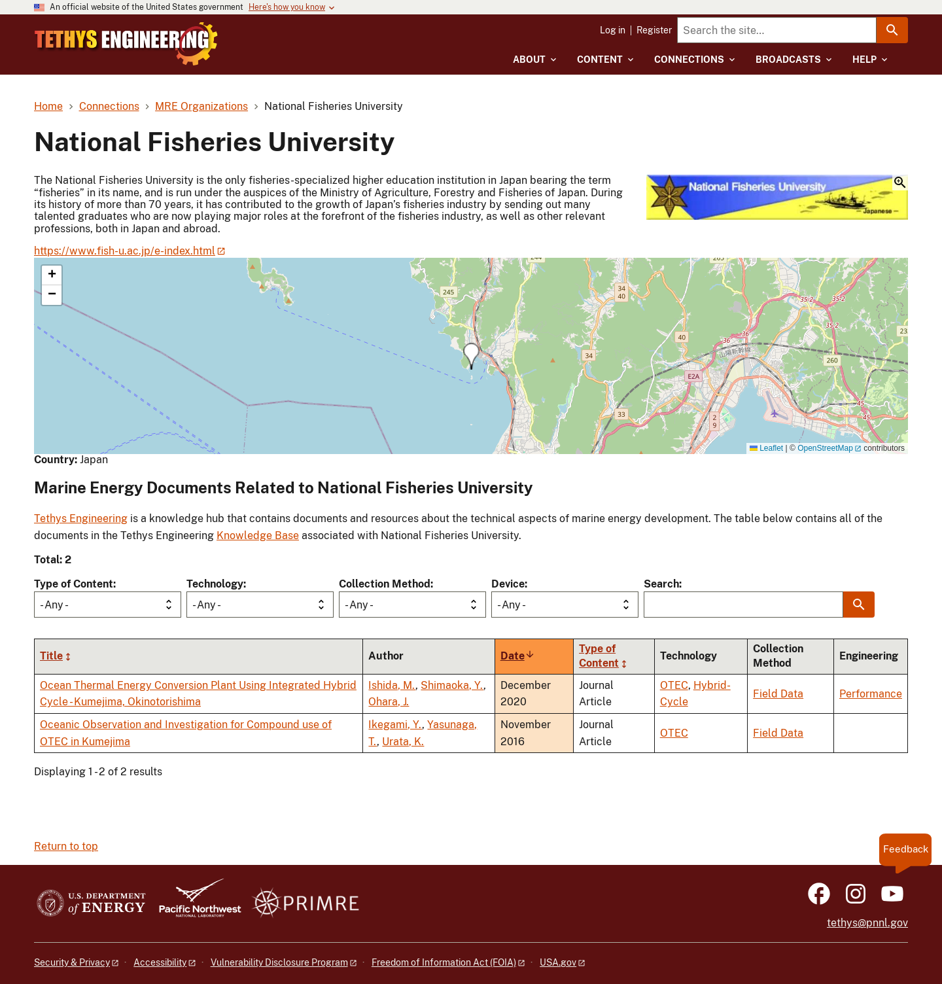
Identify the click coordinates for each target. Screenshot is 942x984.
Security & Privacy (72, 962)
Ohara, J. (388, 701)
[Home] (178, 34)
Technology (214, 584)
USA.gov (558, 962)
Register (654, 30)
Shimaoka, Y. (452, 685)
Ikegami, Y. (395, 724)
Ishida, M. (391, 685)
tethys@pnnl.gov (867, 923)
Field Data (778, 694)
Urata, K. (403, 741)
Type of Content (73, 584)
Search (661, 584)
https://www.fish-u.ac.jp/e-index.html (124, 251)
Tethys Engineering (81, 518)
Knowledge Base (258, 535)
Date (517, 656)
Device (508, 584)
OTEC (674, 685)
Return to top (66, 846)
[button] (777, 198)
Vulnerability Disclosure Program (279, 962)
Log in (612, 30)
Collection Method (384, 584)
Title (51, 656)
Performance (870, 694)
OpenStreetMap (825, 448)
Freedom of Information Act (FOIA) (444, 962)
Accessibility (159, 962)
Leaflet (766, 448)
